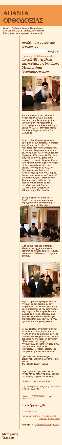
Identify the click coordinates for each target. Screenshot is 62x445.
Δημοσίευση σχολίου (30, 411)
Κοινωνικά (32, 398)
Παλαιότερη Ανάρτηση (49, 418)
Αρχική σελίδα (49, 416)
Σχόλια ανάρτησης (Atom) (47, 424)
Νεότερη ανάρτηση (31, 416)
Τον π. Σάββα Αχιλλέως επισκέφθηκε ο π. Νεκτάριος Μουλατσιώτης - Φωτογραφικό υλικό (40, 65)
